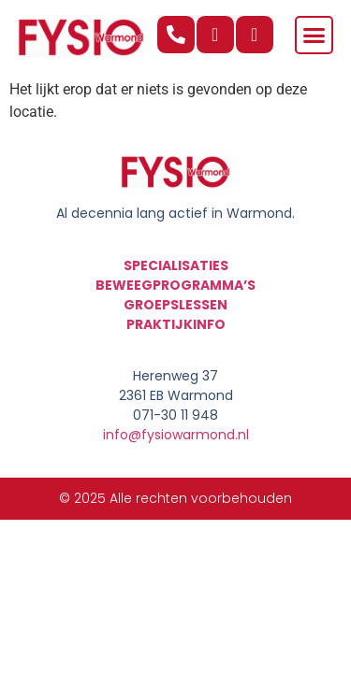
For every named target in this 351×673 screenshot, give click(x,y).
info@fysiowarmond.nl (176, 434)
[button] (314, 35)
